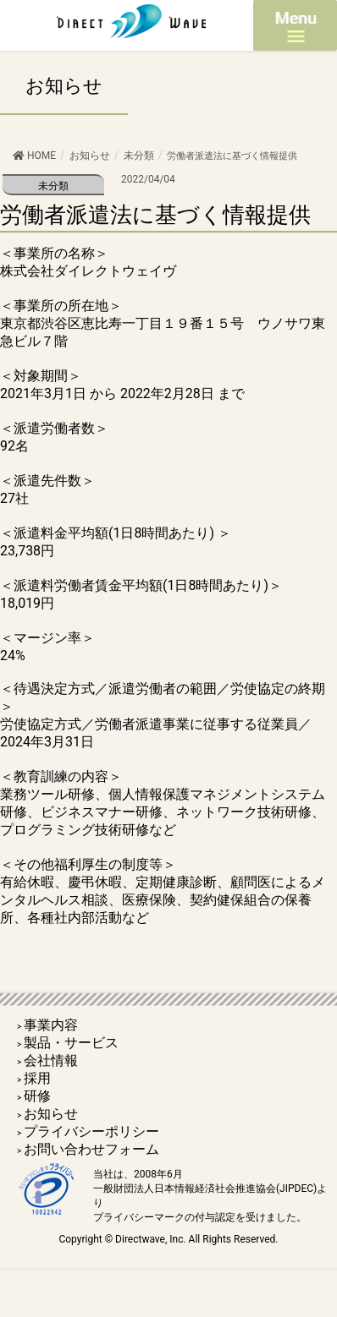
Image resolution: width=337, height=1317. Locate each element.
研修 (37, 1096)
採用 (37, 1078)
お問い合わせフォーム (91, 1149)
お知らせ (51, 1114)
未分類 (53, 186)
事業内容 (51, 1025)
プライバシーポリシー (91, 1131)
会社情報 (51, 1060)
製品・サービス (71, 1043)
